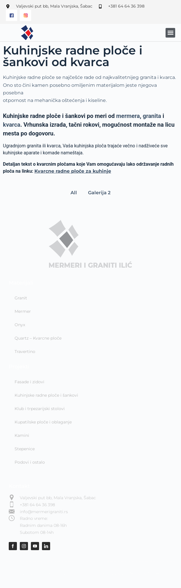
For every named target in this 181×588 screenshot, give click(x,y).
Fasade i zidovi (29, 381)
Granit (21, 298)
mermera (128, 115)
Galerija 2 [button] (99, 192)
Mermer (23, 311)
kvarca (11, 124)
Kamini (22, 435)
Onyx (20, 324)
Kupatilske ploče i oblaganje (43, 422)
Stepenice (25, 448)
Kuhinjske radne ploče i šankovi (46, 395)
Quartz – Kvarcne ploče (38, 338)
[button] (170, 33)
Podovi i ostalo (30, 462)
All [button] (74, 192)
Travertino (25, 351)
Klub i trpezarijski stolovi (40, 408)
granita (152, 115)
